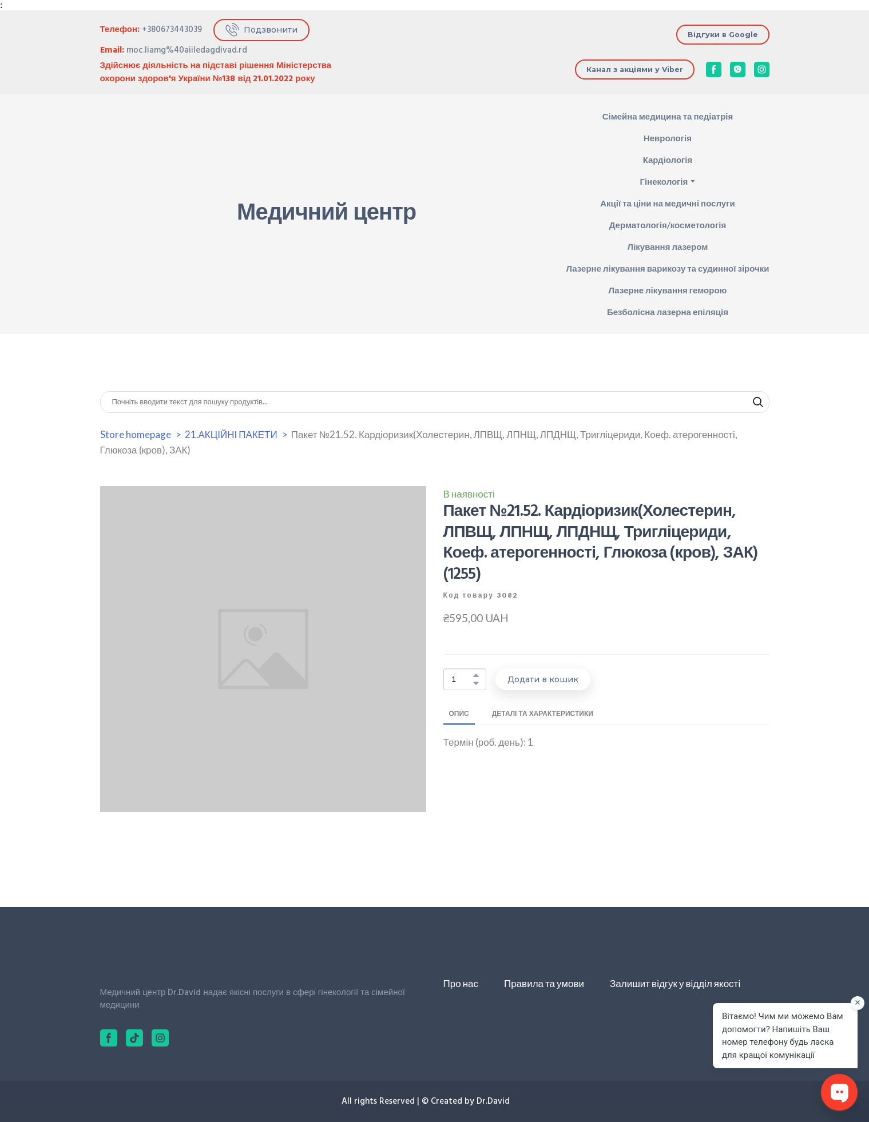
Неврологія (668, 138)
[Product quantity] (462, 680)
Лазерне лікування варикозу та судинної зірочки (667, 268)
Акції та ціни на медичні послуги (667, 203)
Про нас (460, 983)
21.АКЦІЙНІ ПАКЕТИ (231, 434)
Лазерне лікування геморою (667, 290)
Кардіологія (668, 159)
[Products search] (434, 402)
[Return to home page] (140, 214)
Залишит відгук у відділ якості (675, 983)
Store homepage (135, 434)
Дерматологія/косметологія (667, 225)
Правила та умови (544, 983)
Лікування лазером (668, 246)
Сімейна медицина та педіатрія (667, 116)
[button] (261, 30)
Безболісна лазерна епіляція (667, 312)
